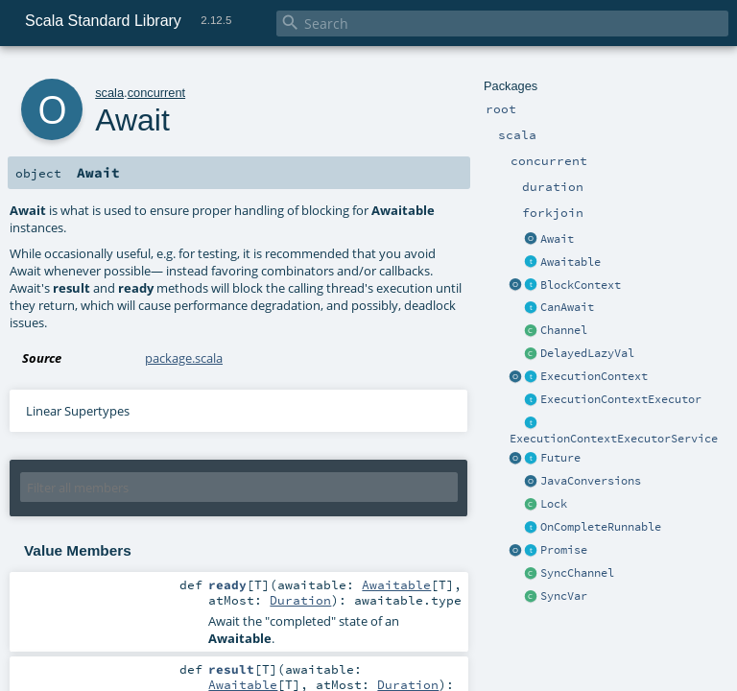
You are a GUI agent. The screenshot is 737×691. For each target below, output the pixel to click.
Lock (553, 504)
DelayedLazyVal (587, 353)
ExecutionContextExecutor (620, 399)
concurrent (156, 92)
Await (557, 239)
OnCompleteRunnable (600, 527)
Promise (563, 550)
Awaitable (570, 262)
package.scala (184, 358)
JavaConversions (590, 481)
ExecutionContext (594, 376)
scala (109, 92)
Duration (300, 600)
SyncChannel (577, 573)
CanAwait (567, 307)
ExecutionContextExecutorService (614, 438)
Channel (563, 330)
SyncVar (563, 596)
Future (560, 458)
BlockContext (580, 285)
